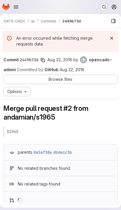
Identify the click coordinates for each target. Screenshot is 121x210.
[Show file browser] (113, 21)
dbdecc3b (62, 152)
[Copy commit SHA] (42, 60)
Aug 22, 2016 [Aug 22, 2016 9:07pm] (59, 59)
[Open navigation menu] (16, 7)
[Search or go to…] (104, 7)
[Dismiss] (111, 38)
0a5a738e (42, 152)
